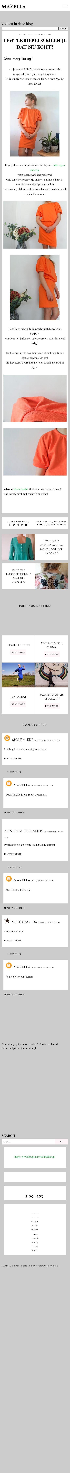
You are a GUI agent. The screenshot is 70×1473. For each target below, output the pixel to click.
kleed (63, 521)
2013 (36, 1250)
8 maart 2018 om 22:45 (43, 785)
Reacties (16, 771)
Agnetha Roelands (23, 831)
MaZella (14, 6)
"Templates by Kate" (47, 1266)
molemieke (22, 739)
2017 (36, 1233)
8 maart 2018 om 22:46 (43, 967)
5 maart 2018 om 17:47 (49, 922)
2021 (36, 1217)
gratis (47, 521)
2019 (36, 1225)
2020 (36, 1221)
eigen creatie (21, 489)
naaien (52, 524)
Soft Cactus (24, 922)
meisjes (41, 524)
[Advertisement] (34, 1094)
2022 (36, 1213)
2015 (36, 1242)
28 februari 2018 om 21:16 (47, 740)
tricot (61, 524)
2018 (36, 1229)
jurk (55, 521)
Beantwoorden (13, 758)
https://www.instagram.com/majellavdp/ (34, 1156)
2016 (36, 1238)
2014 (36, 1246)
